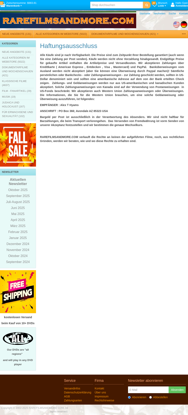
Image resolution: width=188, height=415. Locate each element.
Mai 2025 (18, 214)
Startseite (144, 13)
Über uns (100, 392)
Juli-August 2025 (18, 202)
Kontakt (183, 13)
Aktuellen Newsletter (18, 182)
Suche (172, 13)
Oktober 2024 (18, 256)
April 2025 (18, 220)
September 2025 (18, 196)
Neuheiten (159, 13)
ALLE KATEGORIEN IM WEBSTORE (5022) (61, 33)
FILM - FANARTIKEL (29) (16, 90)
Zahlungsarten (73, 400)
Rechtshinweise (104, 400)
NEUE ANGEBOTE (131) (16, 33)
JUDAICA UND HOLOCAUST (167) (13, 104)
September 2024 (18, 262)
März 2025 (18, 226)
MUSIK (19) (9, 96)
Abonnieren (137, 397)
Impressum (101, 396)
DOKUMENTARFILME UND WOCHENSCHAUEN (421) (125, 33)
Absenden (177, 389)
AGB (67, 396)
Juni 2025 (18, 208)
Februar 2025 (17, 232)
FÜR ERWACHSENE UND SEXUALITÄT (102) (17, 114)
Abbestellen (158, 397)
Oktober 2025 (18, 190)
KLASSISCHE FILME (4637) (14, 83)
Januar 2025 (18, 238)
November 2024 (18, 250)
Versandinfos (72, 388)
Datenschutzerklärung (77, 392)
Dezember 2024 (18, 244)
